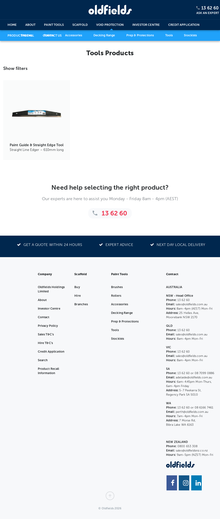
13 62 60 (210, 8)
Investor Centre (146, 25)
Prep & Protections (125, 321)
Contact (43, 317)
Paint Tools (54, 25)
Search (43, 360)
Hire (77, 296)
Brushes (117, 287)
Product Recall (21, 35)
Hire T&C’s (45, 343)
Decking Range (122, 313)
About (30, 25)
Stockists (117, 339)
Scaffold (80, 25)
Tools (115, 330)
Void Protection (110, 25)
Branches (81, 304)
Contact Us (52, 35)
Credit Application (184, 25)
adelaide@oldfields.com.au (194, 377)
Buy (77, 287)
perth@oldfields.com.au (192, 412)
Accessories (119, 304)
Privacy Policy (48, 326)
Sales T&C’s (46, 334)
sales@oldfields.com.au (191, 304)
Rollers (116, 296)
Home (12, 25)
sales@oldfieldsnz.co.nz (192, 450)
